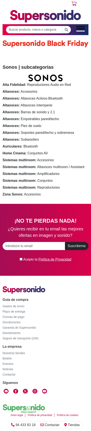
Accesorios (20, 91)
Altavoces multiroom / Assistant (43, 167)
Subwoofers (21, 139)
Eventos (8, 363)
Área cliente (16, 4)
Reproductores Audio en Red (37, 84)
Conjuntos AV (25, 153)
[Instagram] (34, 391)
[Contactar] (6, 391)
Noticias (8, 369)
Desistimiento (12, 333)
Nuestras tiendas (14, 353)
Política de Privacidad (54, 259)
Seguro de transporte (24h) (20, 338)
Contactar (50, 425)
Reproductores (31, 187)
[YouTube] (44, 391)
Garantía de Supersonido (19, 327)
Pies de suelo (22, 126)
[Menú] (80, 29)
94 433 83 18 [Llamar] (23, 425)
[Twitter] (25, 391)
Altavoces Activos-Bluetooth (33, 98)
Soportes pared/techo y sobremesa (38, 132)
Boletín (7, 358)
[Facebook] (15, 391)
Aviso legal (17, 415)
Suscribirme (77, 246)
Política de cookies (67, 415)
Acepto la (45, 259)
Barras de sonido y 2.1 (29, 112)
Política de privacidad (40, 415)
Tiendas (72, 425)
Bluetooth (20, 146)
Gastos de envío (13, 306)
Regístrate (42, 4)
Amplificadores (31, 174)
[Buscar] (66, 29)
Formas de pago (13, 317)
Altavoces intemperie (27, 105)
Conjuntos (28, 180)
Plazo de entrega (14, 311)
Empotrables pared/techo (31, 119)
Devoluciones (12, 322)
